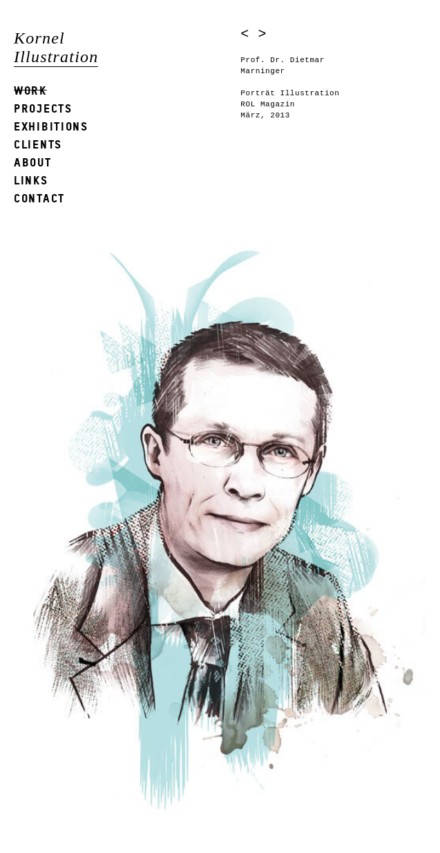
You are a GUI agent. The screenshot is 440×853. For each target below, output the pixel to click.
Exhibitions (51, 126)
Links (31, 180)
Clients (38, 144)
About (33, 162)
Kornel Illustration (56, 47)
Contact (39, 198)
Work (30, 90)
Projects (43, 108)
